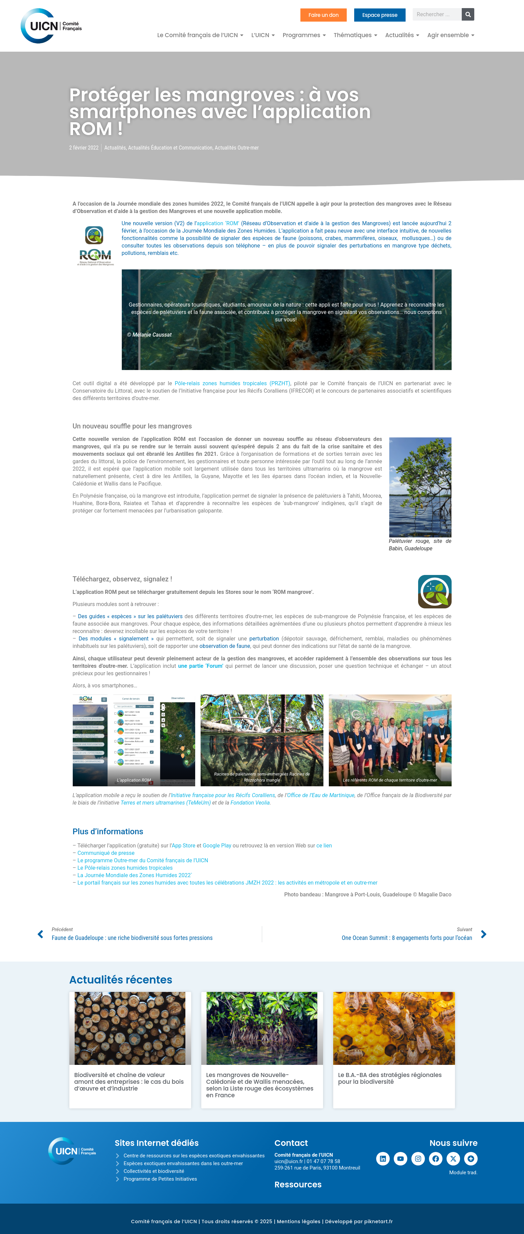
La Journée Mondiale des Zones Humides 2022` (134, 875)
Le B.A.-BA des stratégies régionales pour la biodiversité (390, 1078)
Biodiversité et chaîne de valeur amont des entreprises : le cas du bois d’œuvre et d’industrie (129, 1082)
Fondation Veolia (250, 802)
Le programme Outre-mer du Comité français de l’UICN (142, 860)
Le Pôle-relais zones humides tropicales (125, 868)
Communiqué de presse (106, 853)
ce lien (324, 845)
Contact (291, 1143)
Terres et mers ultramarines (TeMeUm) (165, 802)
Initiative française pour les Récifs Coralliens (223, 795)
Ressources (298, 1184)
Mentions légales (299, 1221)
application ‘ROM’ (218, 223)
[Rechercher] (468, 14)
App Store (184, 845)
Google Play (217, 845)
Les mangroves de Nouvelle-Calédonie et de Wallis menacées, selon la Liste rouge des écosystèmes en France (260, 1085)
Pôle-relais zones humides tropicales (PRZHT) (232, 383)
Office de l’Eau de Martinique (321, 795)
